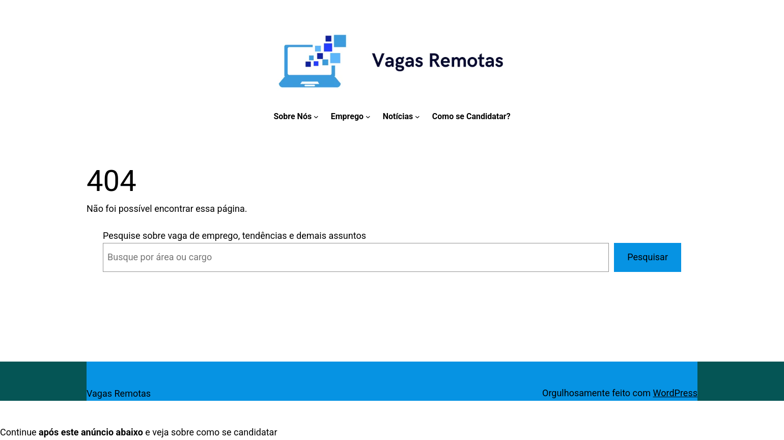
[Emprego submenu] (368, 116)
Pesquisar (647, 257)
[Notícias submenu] (417, 116)
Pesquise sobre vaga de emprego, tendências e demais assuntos (234, 235)
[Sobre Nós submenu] (316, 116)
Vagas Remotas (119, 393)
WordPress (675, 393)
